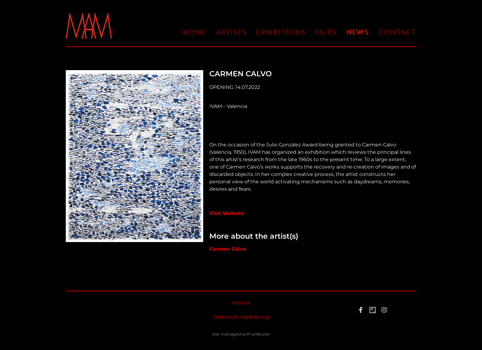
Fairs (326, 32)
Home (194, 32)
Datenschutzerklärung (241, 317)
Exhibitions (281, 32)
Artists (231, 32)
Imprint (240, 303)
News (357, 32)
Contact (397, 32)
